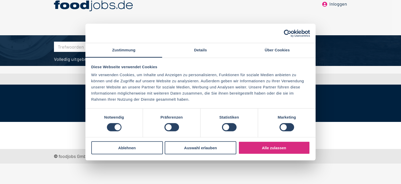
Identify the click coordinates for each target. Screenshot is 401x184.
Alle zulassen (274, 148)
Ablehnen (127, 148)
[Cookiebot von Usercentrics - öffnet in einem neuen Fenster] (287, 33)
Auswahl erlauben (200, 148)
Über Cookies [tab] (277, 50)
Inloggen (338, 12)
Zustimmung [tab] (124, 50)
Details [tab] (200, 50)
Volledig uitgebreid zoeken (81, 59)
